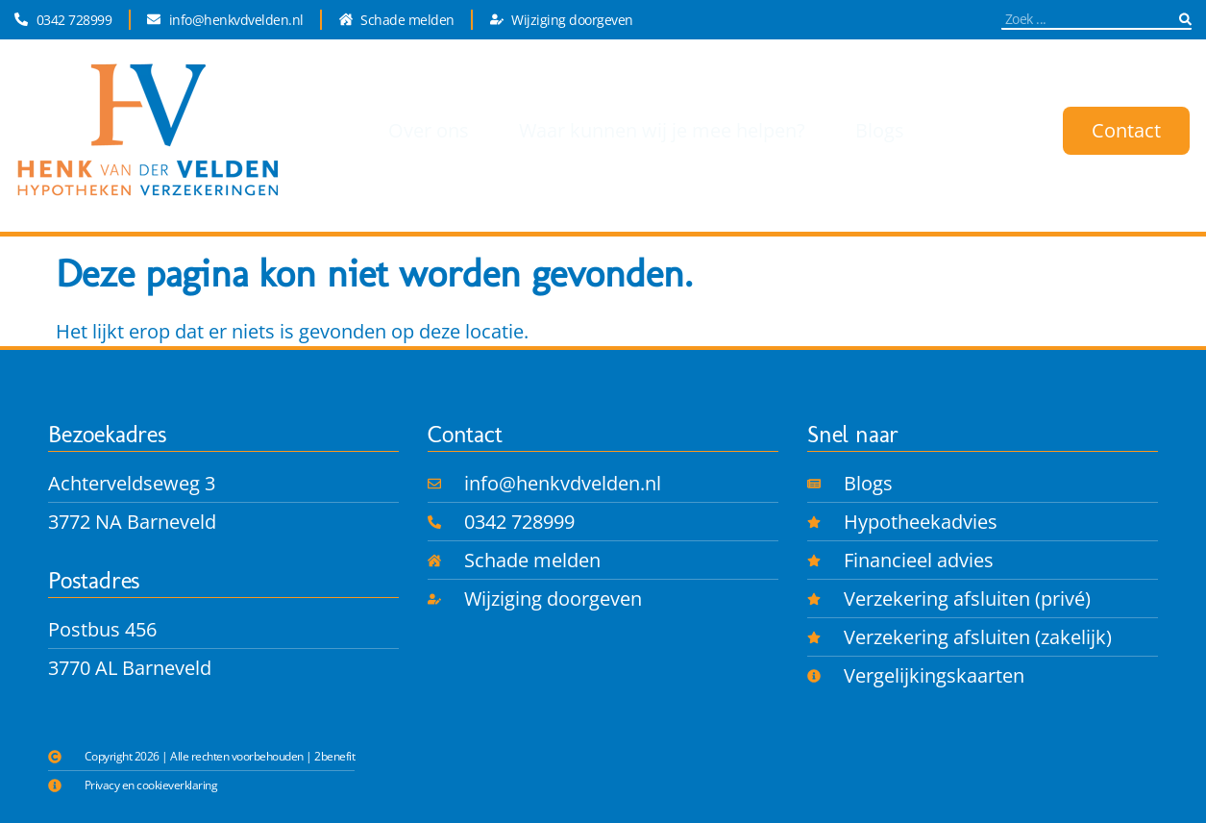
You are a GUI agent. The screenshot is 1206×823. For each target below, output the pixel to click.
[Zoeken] (1185, 19)
